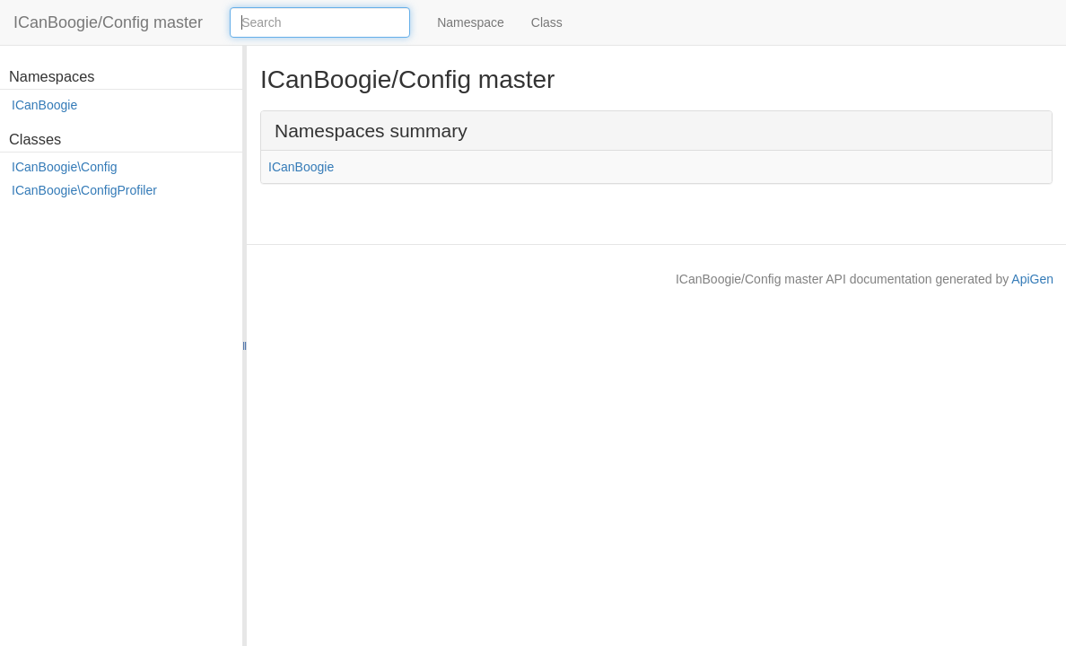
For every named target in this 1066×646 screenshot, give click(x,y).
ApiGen (1032, 279)
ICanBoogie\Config (65, 167)
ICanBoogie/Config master (108, 22)
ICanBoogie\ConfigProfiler (84, 190)
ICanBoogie (44, 105)
